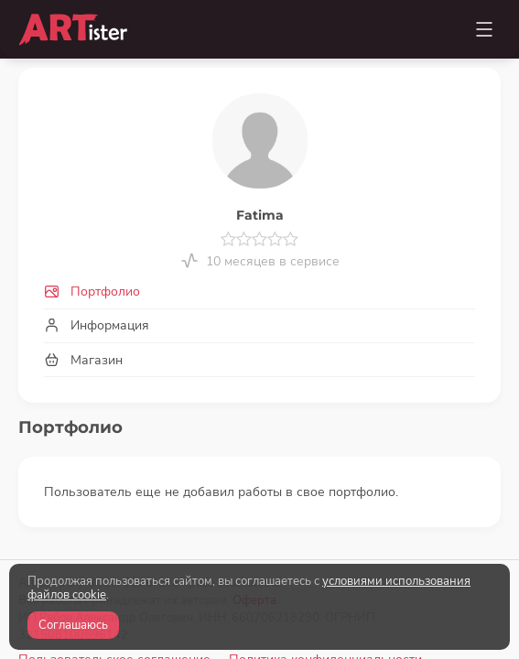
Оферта (254, 525)
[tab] (259, 292)
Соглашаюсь (73, 625)
